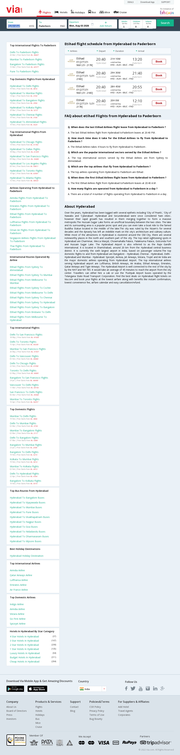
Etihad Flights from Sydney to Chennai (31, 297)
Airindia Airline (17, 570)
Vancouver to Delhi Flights (24, 384)
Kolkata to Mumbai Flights (24, 459)
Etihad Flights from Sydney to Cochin (30, 287)
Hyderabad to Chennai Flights (26, 114)
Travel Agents (125, 710)
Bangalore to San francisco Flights (29, 377)
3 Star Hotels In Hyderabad (33, 640)
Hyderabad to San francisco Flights (29, 156)
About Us (11, 706)
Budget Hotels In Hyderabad (33, 657)
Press (9, 714)
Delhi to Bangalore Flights (24, 437)
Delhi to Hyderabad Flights (24, 473)
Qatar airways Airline (21, 575)
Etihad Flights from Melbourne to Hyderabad (28, 318)
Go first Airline (18, 618)
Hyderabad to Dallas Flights (25, 149)
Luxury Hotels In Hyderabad (33, 653)
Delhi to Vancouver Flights (24, 356)
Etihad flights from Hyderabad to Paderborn (28, 215)
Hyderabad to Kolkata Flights (26, 107)
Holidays (40, 714)
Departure (74, 22)
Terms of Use (96, 714)
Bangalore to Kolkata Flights (25, 480)
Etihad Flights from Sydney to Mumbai (31, 275)
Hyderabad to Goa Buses (24, 526)
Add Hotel (123, 706)
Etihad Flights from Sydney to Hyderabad (32, 302)
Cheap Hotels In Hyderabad (33, 661)
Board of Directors (16, 710)
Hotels (38, 710)
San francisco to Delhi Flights (26, 392)
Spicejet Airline (18, 623)
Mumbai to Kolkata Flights (24, 466)
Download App (147, 2)
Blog (72, 710)
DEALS (131, 2)
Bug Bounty (95, 718)
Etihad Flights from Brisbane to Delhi (30, 312)
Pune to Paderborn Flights (24, 71)
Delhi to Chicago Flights (23, 363)
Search (165, 23)
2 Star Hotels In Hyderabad (33, 644)
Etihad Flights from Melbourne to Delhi (31, 292)
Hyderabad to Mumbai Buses (26, 507)
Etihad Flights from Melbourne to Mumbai (28, 281)
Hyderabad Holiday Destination (26, 555)
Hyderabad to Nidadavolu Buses (27, 531)
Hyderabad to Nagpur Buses (25, 521)
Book (159, 61)
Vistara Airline (17, 613)
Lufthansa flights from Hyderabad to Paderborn (30, 223)
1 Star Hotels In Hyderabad (33, 649)
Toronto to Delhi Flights (23, 370)
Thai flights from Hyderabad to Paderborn (27, 247)
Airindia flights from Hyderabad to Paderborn (29, 199)
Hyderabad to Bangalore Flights (27, 100)
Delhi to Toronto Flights (23, 341)
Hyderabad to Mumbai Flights (26, 93)
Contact (74, 706)
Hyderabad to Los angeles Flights (28, 163)
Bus (37, 718)
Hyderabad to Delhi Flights (24, 86)
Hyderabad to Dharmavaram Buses (29, 536)
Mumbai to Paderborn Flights (26, 59)
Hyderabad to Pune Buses (24, 512)
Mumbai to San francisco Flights (28, 349)
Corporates (124, 714)
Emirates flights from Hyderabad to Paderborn (30, 207)
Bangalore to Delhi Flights (24, 452)
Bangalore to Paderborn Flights (27, 64)
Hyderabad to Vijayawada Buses (27, 502)
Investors (11, 718)
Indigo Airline (17, 604)
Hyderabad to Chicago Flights (26, 142)
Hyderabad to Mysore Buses (25, 541)
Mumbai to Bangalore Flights (26, 430)
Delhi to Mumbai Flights (23, 423)
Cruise (38, 726)
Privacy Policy (96, 710)
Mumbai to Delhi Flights (23, 416)
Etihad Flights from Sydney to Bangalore (32, 307)
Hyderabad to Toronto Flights (26, 170)
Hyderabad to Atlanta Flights (25, 177)
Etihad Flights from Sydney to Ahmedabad (26, 268)
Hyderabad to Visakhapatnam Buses (30, 517)
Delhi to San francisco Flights (26, 334)
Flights (38, 706)
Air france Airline (19, 589)
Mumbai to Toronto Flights (25, 399)
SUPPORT (165, 2)
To (40, 22)
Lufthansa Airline (19, 580)
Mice (38, 722)
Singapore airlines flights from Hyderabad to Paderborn (33, 239)
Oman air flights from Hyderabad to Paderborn (30, 231)
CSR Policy (95, 706)
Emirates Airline (18, 584)
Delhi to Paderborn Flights (24, 52)
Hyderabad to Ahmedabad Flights (28, 121)
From (10, 22)
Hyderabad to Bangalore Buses (27, 497)
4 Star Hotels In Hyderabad (33, 636)
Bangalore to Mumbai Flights (26, 444)
